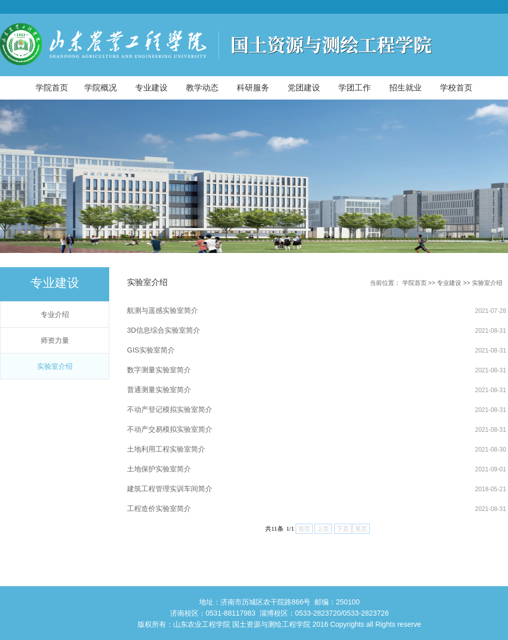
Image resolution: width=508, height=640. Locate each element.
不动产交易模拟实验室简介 (169, 429)
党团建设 (304, 87)
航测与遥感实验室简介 (162, 310)
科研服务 (253, 87)
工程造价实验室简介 (159, 508)
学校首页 (456, 87)
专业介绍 (55, 314)
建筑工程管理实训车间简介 (169, 489)
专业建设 (151, 87)
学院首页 (52, 87)
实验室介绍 (55, 366)
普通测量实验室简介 (159, 390)
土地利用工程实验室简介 (166, 449)
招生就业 (405, 87)
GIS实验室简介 (151, 350)
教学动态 (202, 87)
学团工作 (354, 87)
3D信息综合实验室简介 (163, 330)
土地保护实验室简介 (159, 469)
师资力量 (55, 340)
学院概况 (100, 87)
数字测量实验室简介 (159, 370)
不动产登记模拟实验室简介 (169, 409)
